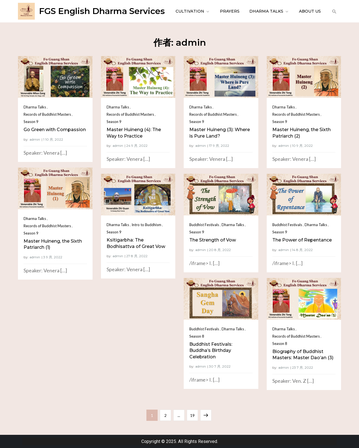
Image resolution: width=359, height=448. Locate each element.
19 (194, 414)
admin (34, 139)
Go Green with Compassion (55, 129)
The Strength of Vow (212, 240)
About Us (310, 11)
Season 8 (196, 336)
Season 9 (31, 121)
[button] (333, 11)
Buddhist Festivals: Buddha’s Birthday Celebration (210, 350)
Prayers (230, 11)
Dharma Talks (269, 11)
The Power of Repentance (302, 240)
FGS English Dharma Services (102, 11)
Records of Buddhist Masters (47, 114)
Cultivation (193, 11)
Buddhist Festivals (204, 224)
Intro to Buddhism (146, 224)
